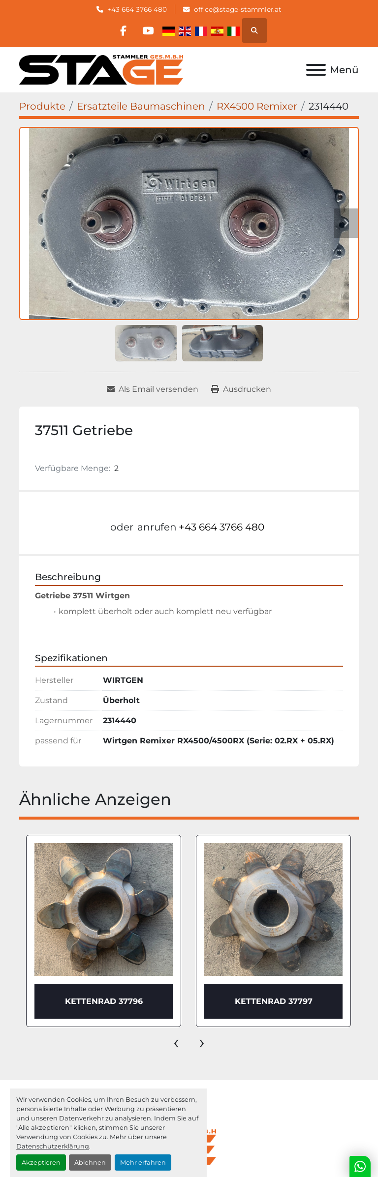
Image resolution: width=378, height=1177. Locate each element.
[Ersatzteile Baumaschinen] (141, 106)
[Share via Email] (152, 389)
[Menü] (316, 70)
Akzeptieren (41, 1162)
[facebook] (123, 30)
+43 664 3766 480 (137, 9)
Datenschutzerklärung (52, 1146)
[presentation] (176, 1042)
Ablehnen (90, 1162)
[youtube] (148, 30)
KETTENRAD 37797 (274, 1001)
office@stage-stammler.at (238, 9)
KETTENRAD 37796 (104, 1001)
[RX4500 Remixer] (257, 106)
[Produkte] (42, 106)
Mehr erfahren (143, 1162)
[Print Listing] (241, 389)
